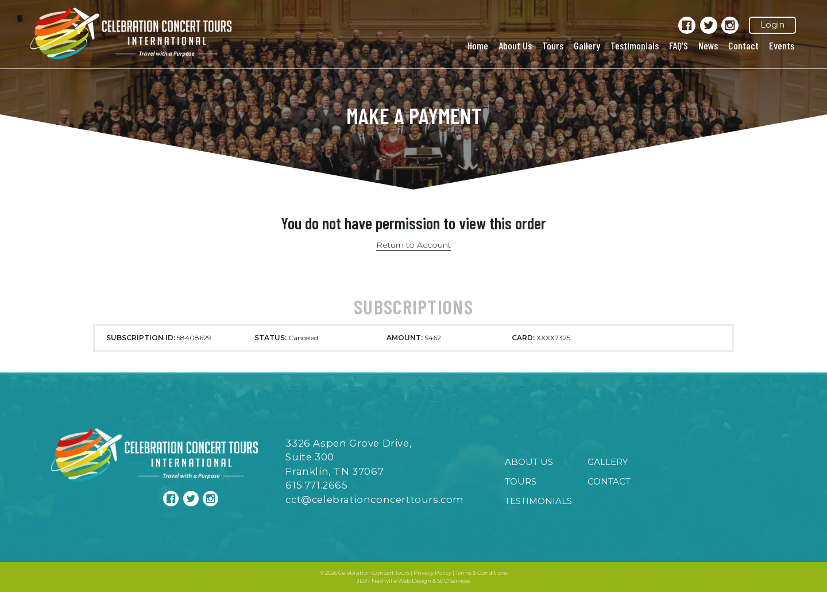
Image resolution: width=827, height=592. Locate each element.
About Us (515, 45)
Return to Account (413, 245)
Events (781, 45)
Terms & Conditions (481, 573)
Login (772, 25)
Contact (743, 45)
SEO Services (453, 581)
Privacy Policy (432, 573)
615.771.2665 (316, 485)
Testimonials (634, 45)
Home (477, 45)
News (708, 45)
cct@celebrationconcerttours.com (374, 499)
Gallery (587, 45)
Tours (552, 45)
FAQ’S (678, 45)
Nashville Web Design (401, 581)
